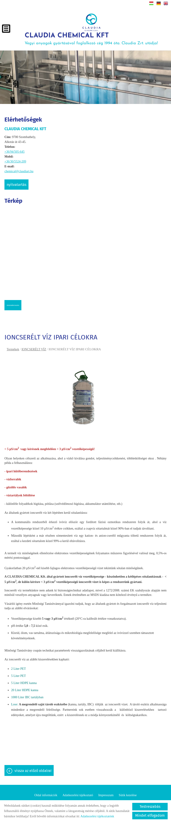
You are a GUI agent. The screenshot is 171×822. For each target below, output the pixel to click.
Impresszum (105, 794)
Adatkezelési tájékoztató (78, 794)
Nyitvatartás (16, 183)
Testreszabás (150, 806)
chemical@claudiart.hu (18, 170)
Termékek (13, 348)
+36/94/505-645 (14, 150)
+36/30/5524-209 (15, 160)
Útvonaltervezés (13, 304)
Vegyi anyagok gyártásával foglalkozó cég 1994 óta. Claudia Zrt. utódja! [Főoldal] (91, 38)
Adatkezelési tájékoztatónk (97, 816)
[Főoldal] (91, 22)
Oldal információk (45, 794)
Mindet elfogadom (150, 815)
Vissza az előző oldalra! (32, 770)
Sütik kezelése (127, 794)
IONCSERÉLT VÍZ (34, 348)
